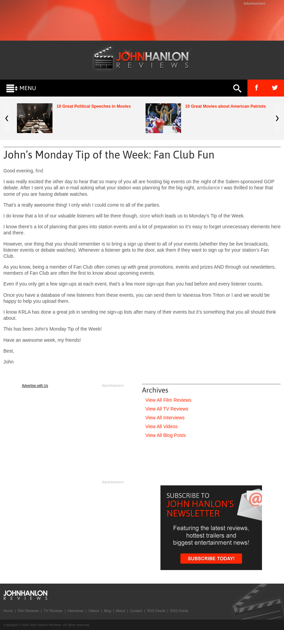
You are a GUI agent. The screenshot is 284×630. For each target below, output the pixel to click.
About (120, 611)
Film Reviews (28, 611)
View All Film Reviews (169, 400)
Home (8, 611)
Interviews (75, 611)
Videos (93, 611)
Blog (107, 611)
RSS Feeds (156, 611)
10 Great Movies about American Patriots (225, 106)
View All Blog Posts (166, 435)
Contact (136, 611)
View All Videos (162, 426)
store (144, 215)
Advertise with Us (35, 385)
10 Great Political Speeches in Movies (94, 106)
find (39, 170)
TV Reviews (53, 611)
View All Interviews (165, 417)
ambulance (208, 187)
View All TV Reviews (167, 409)
